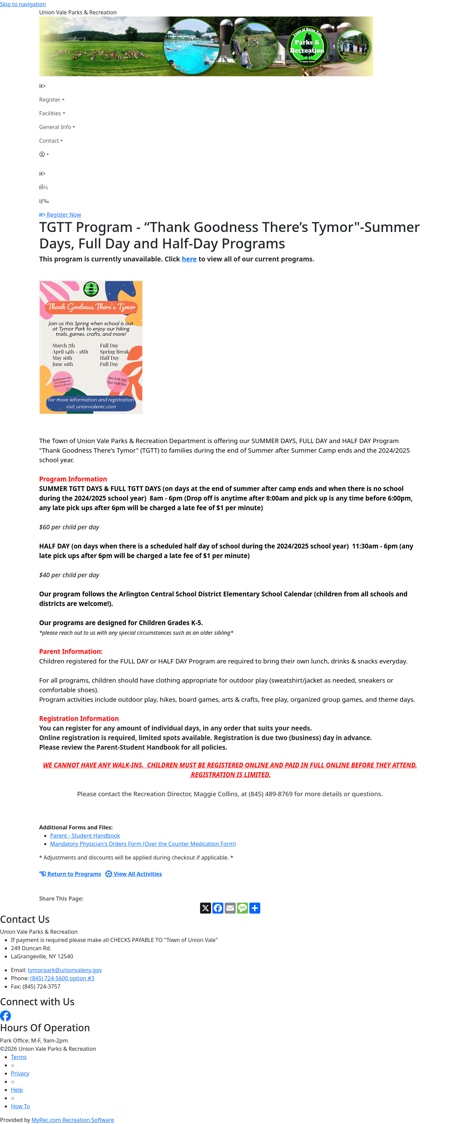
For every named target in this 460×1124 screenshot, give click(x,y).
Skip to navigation (23, 4)
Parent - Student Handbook (85, 835)
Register (50, 99)
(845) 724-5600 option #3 (62, 978)
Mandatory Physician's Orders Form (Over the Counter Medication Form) (143, 844)
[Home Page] (57, 86)
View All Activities (133, 874)
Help (17, 1090)
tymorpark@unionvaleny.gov (65, 970)
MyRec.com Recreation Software (72, 1120)
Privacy (20, 1073)
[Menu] (44, 201)
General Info (55, 127)
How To (20, 1106)
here (189, 258)
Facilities (50, 113)
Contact (49, 140)
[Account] (57, 154)
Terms (19, 1057)
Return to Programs (70, 874)
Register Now (64, 214)
